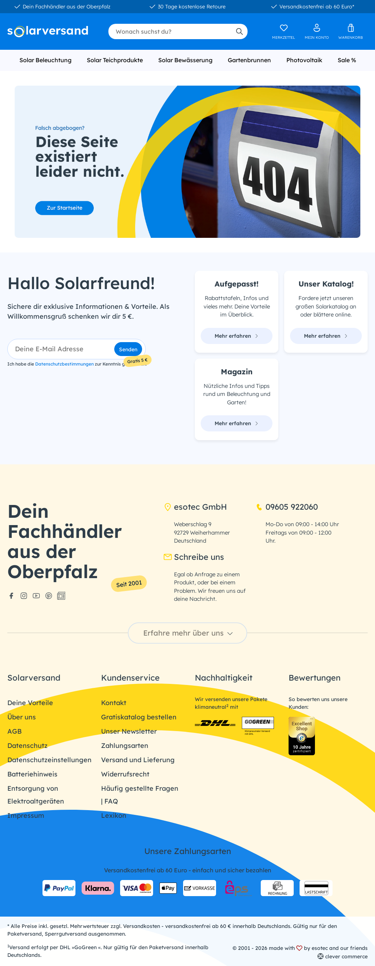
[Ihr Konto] (317, 31)
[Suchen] (239, 31)
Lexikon (113, 815)
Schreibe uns (194, 557)
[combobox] (169, 31)
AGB (14, 731)
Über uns (21, 717)
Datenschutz (27, 745)
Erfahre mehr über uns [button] (189, 632)
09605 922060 (286, 507)
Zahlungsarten (124, 745)
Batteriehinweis (32, 774)
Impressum (25, 815)
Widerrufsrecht (125, 774)
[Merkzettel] (283, 31)
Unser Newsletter (129, 731)
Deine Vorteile (30, 703)
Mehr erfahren (237, 336)
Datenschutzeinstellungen (49, 760)
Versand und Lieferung (138, 760)
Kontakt (113, 703)
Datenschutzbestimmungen (64, 364)
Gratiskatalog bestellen (139, 717)
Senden (128, 349)
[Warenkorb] (351, 31)
